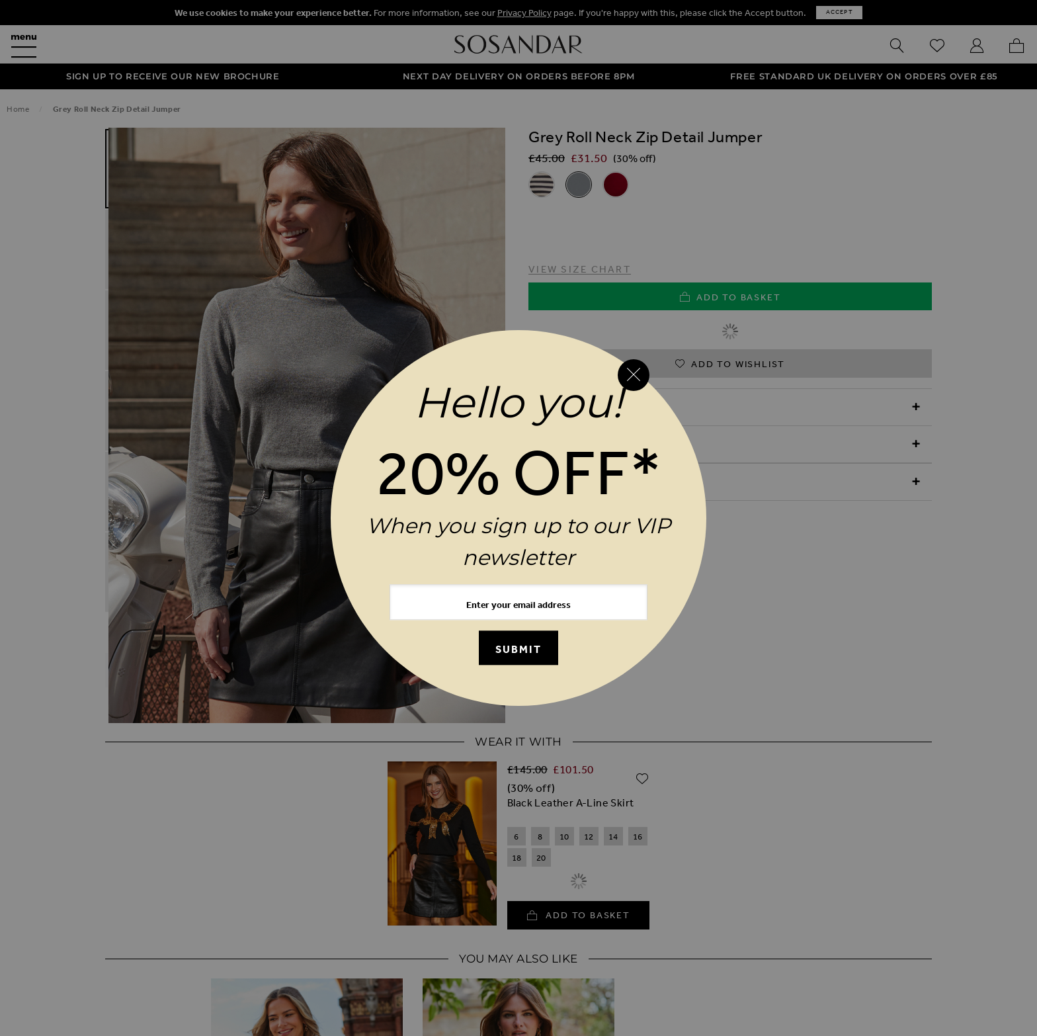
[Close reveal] (633, 375)
